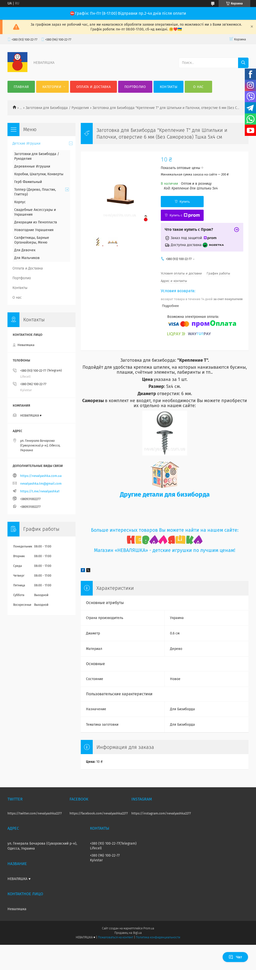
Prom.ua (148, 928)
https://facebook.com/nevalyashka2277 (99, 813)
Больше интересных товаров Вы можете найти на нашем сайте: (165, 530)
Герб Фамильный (28, 182)
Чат (235, 957)
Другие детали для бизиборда (165, 494)
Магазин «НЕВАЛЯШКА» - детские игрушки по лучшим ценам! (164, 550)
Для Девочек (24, 250)
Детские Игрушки (26, 143)
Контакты (168, 87)
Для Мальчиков (27, 258)
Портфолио (135, 87)
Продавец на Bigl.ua (127, 933)
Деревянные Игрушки (32, 166)
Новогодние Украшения (34, 230)
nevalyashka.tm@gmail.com (41, 483)
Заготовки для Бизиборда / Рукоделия (57, 108)
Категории (51, 87)
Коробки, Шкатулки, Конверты (38, 174)
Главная (21, 87)
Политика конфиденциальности (158, 937)
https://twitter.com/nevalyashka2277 (34, 813)
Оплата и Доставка (93, 87)
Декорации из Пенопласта (35, 222)
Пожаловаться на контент (115, 937)
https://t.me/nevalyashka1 (40, 491)
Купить (184, 201)
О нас (198, 87)
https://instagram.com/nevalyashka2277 (161, 813)
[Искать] (243, 63)
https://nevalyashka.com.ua (41, 476)
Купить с (185, 215)
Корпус (20, 202)
